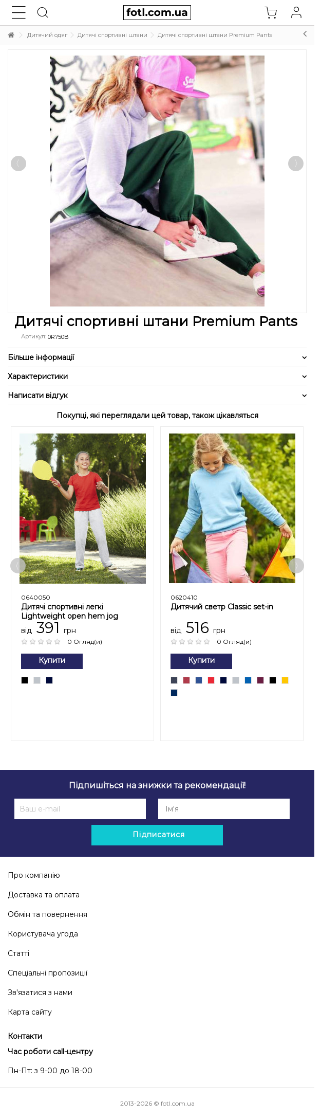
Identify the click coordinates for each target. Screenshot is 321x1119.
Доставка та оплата (44, 894)
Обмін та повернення (47, 914)
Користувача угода (43, 933)
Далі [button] (296, 163)
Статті (18, 953)
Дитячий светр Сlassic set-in (222, 606)
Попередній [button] (18, 163)
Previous (18, 565)
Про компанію (34, 875)
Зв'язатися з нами (40, 992)
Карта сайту (30, 1012)
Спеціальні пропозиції (47, 973)
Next (296, 565)
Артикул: (33, 336)
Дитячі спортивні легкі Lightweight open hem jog (69, 611)
